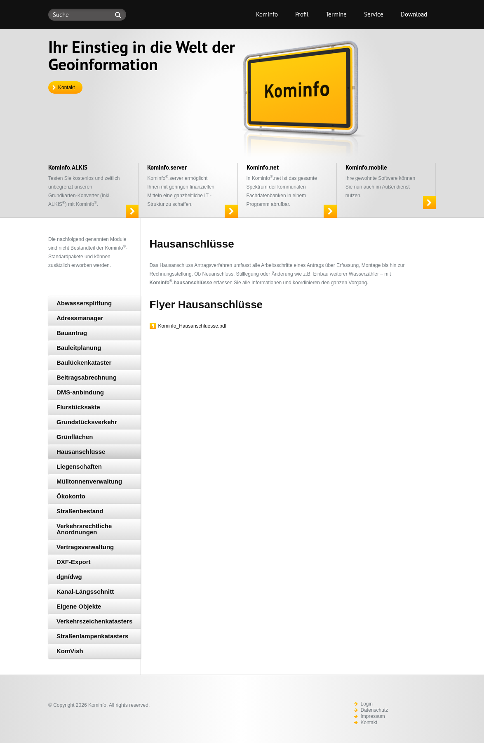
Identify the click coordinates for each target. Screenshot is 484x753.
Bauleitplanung (78, 347)
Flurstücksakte (78, 407)
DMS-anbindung (80, 392)
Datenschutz (374, 710)
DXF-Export (73, 561)
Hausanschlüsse (80, 451)
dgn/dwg (69, 576)
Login (367, 704)
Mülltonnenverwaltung (89, 481)
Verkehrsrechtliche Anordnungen (84, 529)
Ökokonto (70, 496)
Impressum (373, 716)
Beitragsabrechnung (86, 377)
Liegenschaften (79, 466)
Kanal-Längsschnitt (85, 591)
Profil (301, 14)
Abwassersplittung (84, 303)
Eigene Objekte (78, 606)
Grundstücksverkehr (86, 421)
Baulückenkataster (83, 362)
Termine (336, 14)
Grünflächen (74, 436)
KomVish (69, 650)
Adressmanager (79, 317)
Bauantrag (71, 332)
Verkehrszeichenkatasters (94, 621)
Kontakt (66, 87)
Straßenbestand (79, 511)
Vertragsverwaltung (85, 546)
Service (373, 14)
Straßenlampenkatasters (92, 636)
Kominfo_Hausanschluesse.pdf (192, 326)
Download (414, 14)
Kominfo (267, 14)
